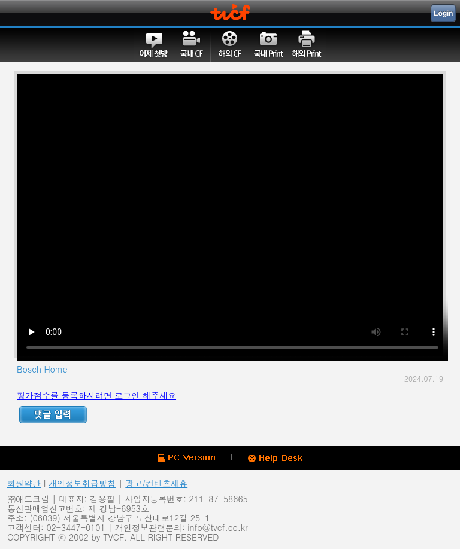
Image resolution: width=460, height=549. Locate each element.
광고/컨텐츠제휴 (156, 483)
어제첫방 (153, 45)
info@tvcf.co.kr (217, 527)
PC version (186, 458)
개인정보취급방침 (82, 483)
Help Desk (275, 459)
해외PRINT (307, 45)
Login (443, 13)
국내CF (191, 45)
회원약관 (24, 483)
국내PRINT (268, 45)
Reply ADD (53, 414)
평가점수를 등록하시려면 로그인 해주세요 (96, 395)
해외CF (230, 45)
